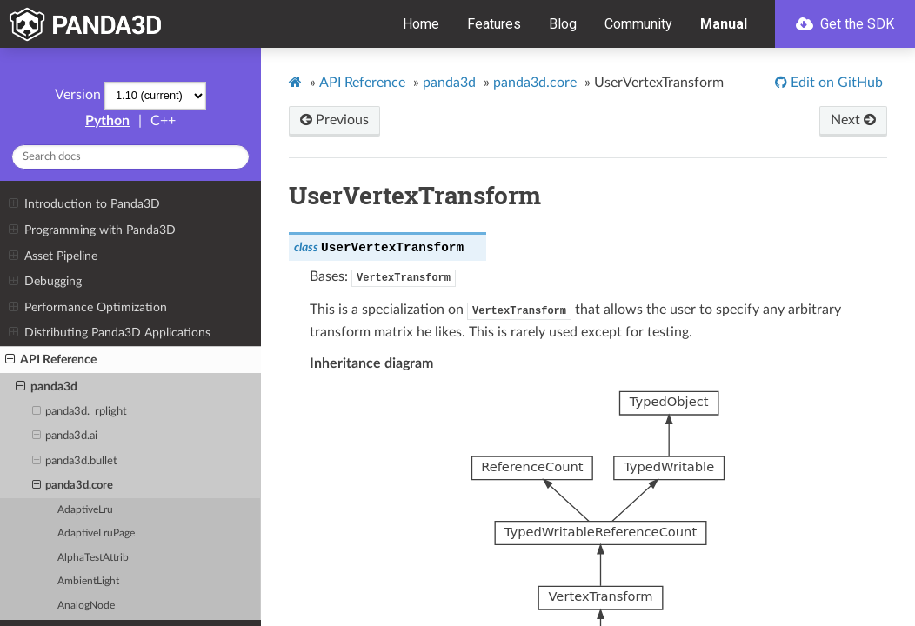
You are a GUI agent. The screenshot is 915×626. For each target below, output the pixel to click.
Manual (723, 24)
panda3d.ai (65, 436)
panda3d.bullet (75, 462)
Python (107, 121)
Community (638, 24)
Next (853, 120)
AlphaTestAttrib (93, 558)
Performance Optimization (87, 308)
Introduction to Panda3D (84, 204)
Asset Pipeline (53, 256)
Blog (563, 24)
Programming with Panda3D (92, 230)
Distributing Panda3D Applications (109, 333)
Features (494, 24)
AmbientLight (88, 581)
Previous (334, 120)
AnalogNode (86, 605)
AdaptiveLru (85, 510)
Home (421, 24)
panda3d (46, 387)
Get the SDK (845, 24)
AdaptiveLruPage (96, 533)
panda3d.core (73, 486)
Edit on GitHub (835, 83)
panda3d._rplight (80, 412)
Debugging (45, 282)
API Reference (51, 360)
